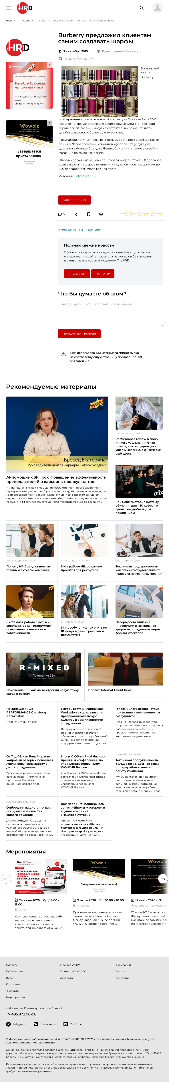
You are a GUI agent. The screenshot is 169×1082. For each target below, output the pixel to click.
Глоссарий (122, 978)
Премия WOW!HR (72, 965)
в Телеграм (77, 273)
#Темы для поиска (70, 229)
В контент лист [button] (74, 200)
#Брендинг (93, 229)
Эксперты (12, 991)
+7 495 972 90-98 (21, 1014)
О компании (123, 965)
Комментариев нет (76, 59)
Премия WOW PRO (73, 971)
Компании (13, 984)
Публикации (14, 971)
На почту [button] (103, 273)
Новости (12, 965)
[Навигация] (8, 7)
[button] (156, 8)
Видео (10, 978)
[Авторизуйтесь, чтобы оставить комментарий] (110, 313)
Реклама (120, 971)
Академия (66, 978)
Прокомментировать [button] (79, 333)
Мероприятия (15, 997)
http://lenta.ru (85, 176)
